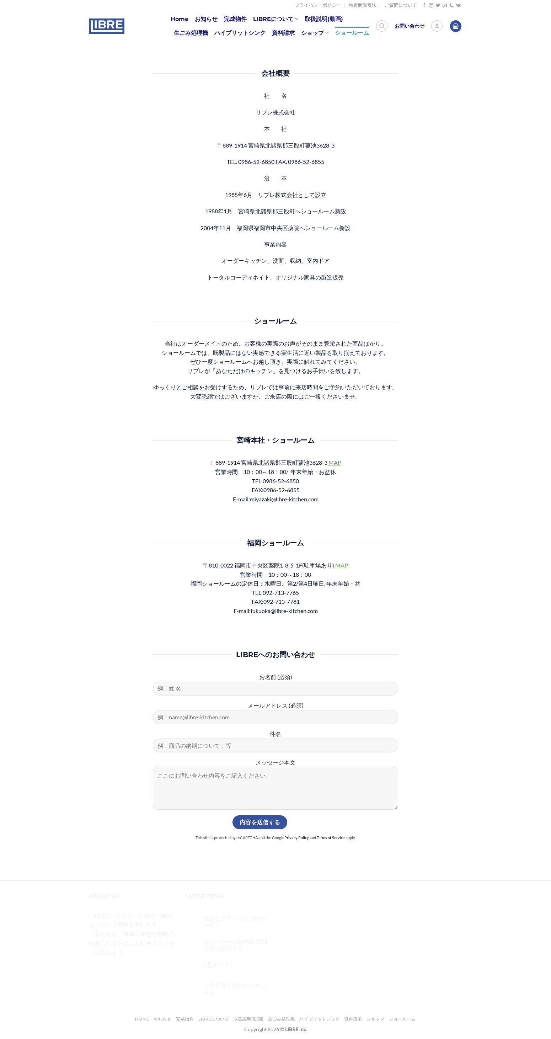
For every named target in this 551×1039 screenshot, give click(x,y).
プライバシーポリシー (318, 5)
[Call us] (451, 5)
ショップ (314, 33)
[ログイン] (437, 26)
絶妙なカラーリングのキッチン (234, 921)
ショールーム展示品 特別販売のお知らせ (235, 944)
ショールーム (352, 33)
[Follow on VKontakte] (458, 5)
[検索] (381, 26)
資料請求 (283, 33)
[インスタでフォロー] (431, 5)
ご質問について (401, 5)
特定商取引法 (362, 5)
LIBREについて (275, 19)
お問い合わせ (409, 26)
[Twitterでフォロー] (438, 5)
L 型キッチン (219, 964)
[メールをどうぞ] (445, 5)
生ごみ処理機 (191, 33)
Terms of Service (331, 837)
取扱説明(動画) (324, 19)
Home (179, 19)
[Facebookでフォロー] (424, 5)
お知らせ (206, 19)
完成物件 (235, 19)
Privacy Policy (296, 837)
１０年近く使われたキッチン (234, 988)
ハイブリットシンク (240, 33)
